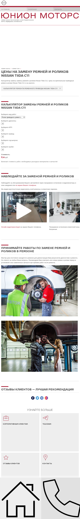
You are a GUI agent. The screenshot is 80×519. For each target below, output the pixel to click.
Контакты (58, 9)
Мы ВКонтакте (41, 398)
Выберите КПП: (6, 127)
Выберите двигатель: (8, 121)
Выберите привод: (7, 134)
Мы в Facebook (32, 398)
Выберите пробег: (7, 147)
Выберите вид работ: (8, 114)
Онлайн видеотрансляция (10, 227)
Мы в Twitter (37, 398)
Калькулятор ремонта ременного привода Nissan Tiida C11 (31, 88)
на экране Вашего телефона (26, 185)
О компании (32, 9)
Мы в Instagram (46, 398)
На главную (5, 9)
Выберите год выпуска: (9, 140)
